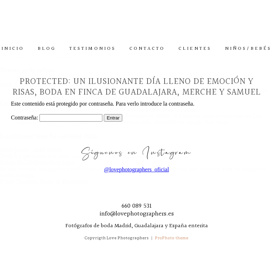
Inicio (12, 49)
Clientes (194, 49)
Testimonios (92, 49)
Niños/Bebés (248, 49)
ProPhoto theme (172, 238)
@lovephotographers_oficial (136, 169)
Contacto (147, 49)
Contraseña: (56, 117)
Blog (47, 49)
